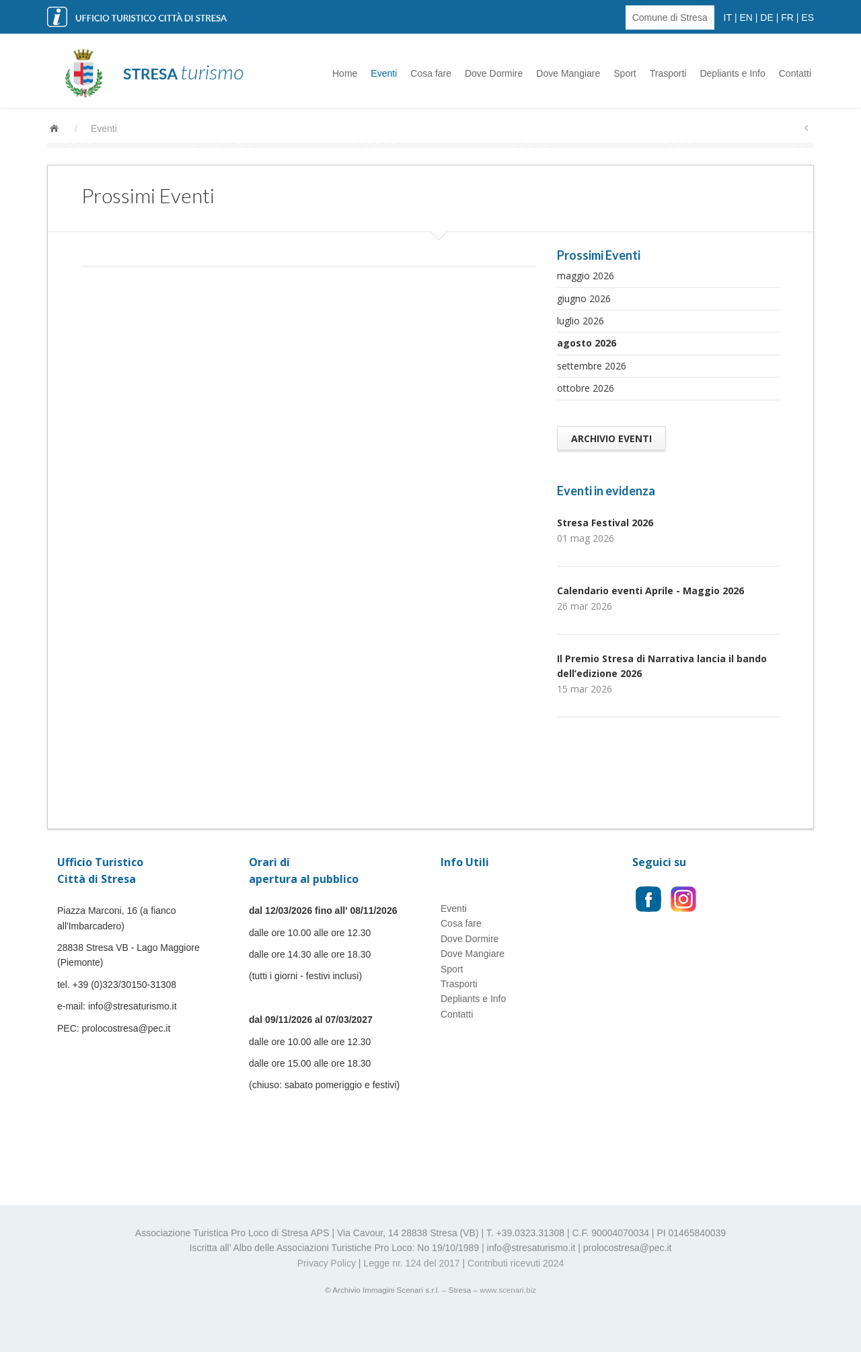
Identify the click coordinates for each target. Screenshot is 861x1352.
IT (728, 17)
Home (344, 73)
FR (787, 17)
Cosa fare (430, 73)
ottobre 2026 (585, 388)
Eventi (384, 73)
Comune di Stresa (670, 17)
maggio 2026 (585, 275)
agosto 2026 (586, 342)
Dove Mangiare (568, 73)
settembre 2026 (591, 365)
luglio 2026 (580, 320)
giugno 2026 (584, 298)
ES (807, 17)
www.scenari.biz (508, 1289)
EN (745, 17)
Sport (624, 73)
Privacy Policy (326, 1263)
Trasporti (668, 73)
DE (766, 17)
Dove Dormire (494, 73)
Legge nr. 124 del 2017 (411, 1263)
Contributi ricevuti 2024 (515, 1263)
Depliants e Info (732, 73)
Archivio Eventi (611, 437)
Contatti (795, 73)
